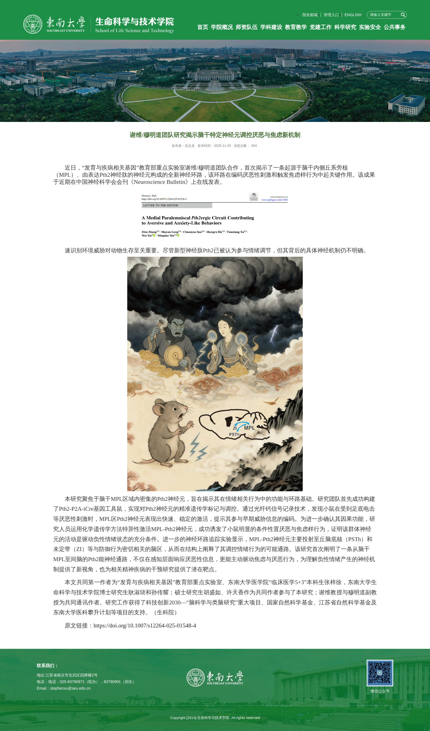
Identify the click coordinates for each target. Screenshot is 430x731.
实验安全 (370, 27)
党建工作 (321, 27)
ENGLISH (353, 15)
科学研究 (345, 27)
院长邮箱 (310, 15)
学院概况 (222, 27)
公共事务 (395, 27)
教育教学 (296, 27)
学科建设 (271, 27)
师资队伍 (247, 27)
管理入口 (331, 15)
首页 (202, 27)
